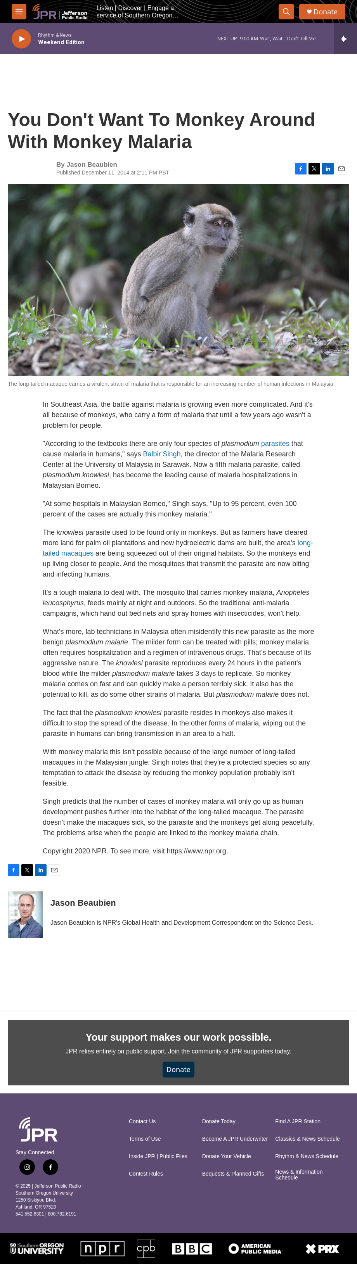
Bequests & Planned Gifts (233, 1174)
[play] (21, 39)
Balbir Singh (162, 454)
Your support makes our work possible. (179, 1037)
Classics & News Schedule (307, 1139)
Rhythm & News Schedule (306, 1156)
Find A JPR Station (298, 1121)
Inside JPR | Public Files (158, 1156)
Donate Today (219, 1121)
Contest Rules (146, 1174)
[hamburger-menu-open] (19, 11)
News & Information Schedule (298, 1175)
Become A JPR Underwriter (235, 1139)
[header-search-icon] (286, 11)
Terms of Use (145, 1139)
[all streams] (345, 38)
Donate (326, 12)
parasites (276, 443)
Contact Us (142, 1121)
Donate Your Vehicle (226, 1156)
